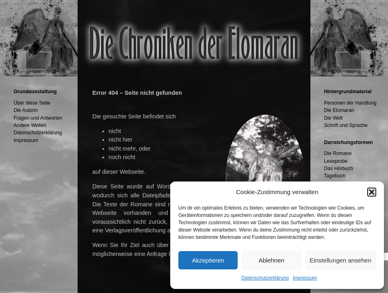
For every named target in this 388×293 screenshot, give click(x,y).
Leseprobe (335, 161)
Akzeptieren (208, 260)
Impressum (305, 278)
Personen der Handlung (350, 103)
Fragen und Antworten (37, 118)
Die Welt (333, 118)
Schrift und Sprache (345, 125)
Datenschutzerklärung (265, 278)
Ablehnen (271, 260)
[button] (372, 192)
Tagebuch (334, 176)
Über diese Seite (31, 103)
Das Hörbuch (338, 168)
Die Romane (337, 153)
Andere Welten (29, 125)
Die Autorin (25, 110)
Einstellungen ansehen (340, 260)
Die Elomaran (339, 110)
